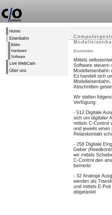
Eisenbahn (19, 38)
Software (18, 57)
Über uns (17, 70)
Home (14, 31)
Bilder (15, 45)
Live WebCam (22, 63)
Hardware (19, 51)
